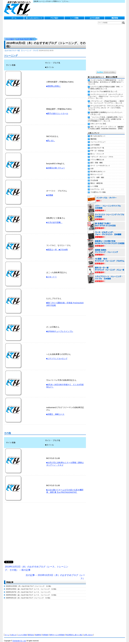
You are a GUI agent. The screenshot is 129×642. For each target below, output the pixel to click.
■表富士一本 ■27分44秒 (57, 247)
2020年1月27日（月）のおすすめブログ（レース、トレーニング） (28, 589)
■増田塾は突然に (53, 84)
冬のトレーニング (96, 172)
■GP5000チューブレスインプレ (59, 329)
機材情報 (114, 18)
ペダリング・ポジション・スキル (101, 154)
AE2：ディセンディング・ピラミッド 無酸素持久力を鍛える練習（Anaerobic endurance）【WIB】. (106, 125)
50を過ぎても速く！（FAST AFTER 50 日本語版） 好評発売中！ (106, 223)
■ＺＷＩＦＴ (51, 274)
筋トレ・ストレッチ (97, 151)
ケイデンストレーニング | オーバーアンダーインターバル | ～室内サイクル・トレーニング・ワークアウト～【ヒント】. (105, 94)
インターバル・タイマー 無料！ (106, 196)
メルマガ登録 (22, 632)
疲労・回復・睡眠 (96, 160)
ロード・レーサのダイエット (100, 163)
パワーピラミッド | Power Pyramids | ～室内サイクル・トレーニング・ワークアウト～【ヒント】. (106, 99)
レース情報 (74, 18)
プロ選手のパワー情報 (98, 190)
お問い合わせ (88, 632)
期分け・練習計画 (96, 181)
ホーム (13, 18)
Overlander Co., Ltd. (19, 638)
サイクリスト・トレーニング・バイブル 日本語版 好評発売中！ (106, 214)
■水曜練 (49, 192)
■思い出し (50, 138)
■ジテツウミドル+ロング (56, 356)
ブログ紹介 (54, 18)
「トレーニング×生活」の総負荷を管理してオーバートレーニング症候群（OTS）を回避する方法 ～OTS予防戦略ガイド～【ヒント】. (106, 116)
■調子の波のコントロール (57, 111)
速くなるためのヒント (34, 18)
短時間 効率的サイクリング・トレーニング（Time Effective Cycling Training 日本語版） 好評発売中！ (106, 250)
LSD (91, 166)
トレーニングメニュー (98, 139)
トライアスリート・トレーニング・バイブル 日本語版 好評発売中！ (106, 276)
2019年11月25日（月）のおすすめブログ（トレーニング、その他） (29, 583)
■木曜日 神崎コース (55, 412)
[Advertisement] (45, 531)
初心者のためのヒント (98, 169)
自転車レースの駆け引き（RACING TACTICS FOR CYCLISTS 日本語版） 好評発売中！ (106, 241)
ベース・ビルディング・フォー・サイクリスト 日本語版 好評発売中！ (106, 232)
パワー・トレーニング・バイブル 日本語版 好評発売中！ (106, 205)
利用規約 (45, 632)
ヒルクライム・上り (97, 187)
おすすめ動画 (95, 18)
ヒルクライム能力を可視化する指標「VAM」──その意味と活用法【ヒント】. (105, 85)
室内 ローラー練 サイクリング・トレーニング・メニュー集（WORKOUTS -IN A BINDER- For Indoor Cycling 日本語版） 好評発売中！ (106, 267)
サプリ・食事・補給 (97, 175)
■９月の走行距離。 (54, 220)
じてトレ (18, 8)
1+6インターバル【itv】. (98, 121)
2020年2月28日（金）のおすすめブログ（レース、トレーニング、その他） (31, 592)
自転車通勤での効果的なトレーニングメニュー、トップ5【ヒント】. (106, 111)
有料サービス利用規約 (57, 632)
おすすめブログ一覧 (24, 37)
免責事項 (38, 632)
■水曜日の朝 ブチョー (55, 165)
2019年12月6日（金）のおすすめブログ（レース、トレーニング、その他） (31, 586)
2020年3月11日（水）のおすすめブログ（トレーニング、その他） (28, 595)
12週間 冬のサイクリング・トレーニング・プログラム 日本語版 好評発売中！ (106, 258)
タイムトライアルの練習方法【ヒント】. (104, 89)
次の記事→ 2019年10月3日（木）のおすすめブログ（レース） (55, 574)
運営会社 (31, 632)
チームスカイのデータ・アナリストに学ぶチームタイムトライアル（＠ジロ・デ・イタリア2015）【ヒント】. (106, 105)
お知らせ (13, 632)
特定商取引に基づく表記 (74, 632)
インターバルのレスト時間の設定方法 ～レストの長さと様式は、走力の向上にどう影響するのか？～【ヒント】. (106, 79)
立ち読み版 (94, 178)
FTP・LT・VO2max (97, 148)
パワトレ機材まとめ (97, 157)
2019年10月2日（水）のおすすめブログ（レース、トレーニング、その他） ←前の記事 (36, 566)
